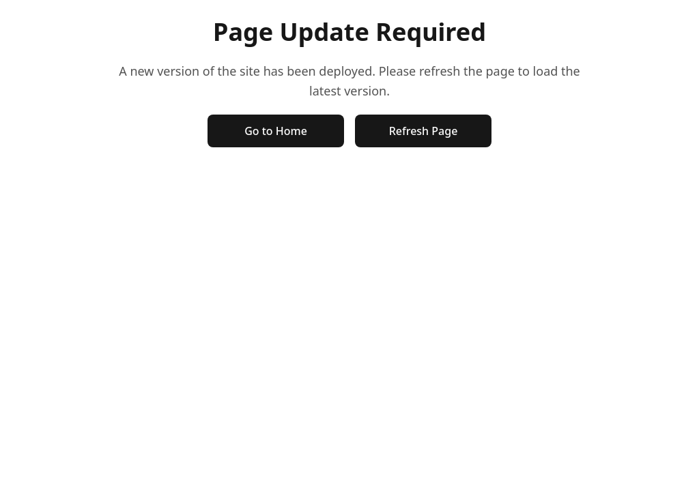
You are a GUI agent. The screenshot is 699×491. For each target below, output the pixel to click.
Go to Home (275, 130)
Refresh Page (423, 130)
